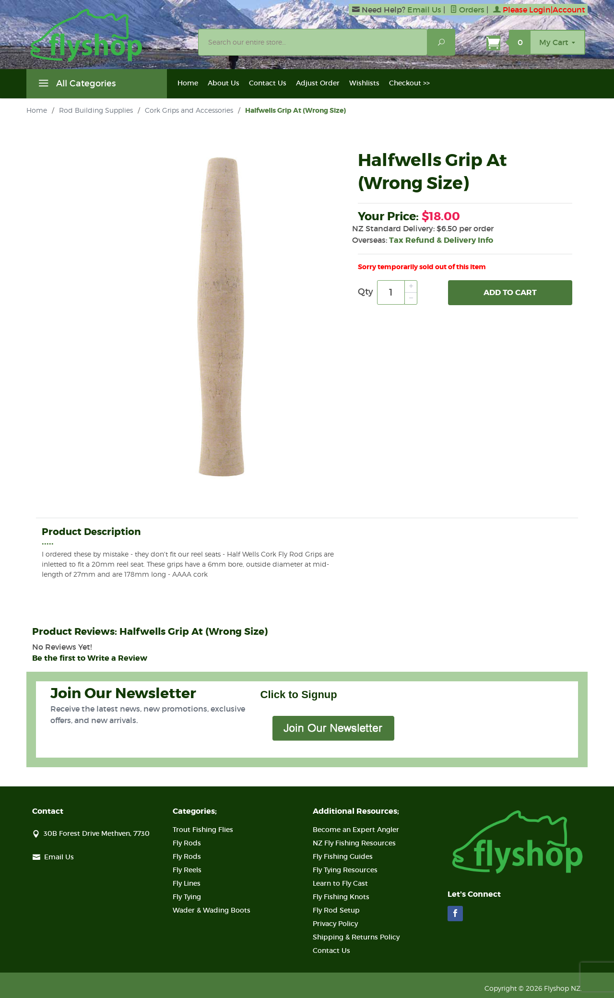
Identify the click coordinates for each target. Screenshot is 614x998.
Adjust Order (318, 83)
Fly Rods (187, 843)
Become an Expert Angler (356, 829)
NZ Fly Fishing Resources (354, 843)
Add (510, 292)
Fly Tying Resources (345, 870)
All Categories (76, 85)
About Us (223, 83)
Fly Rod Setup (336, 910)
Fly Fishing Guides (343, 856)
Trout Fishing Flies (203, 829)
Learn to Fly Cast (340, 883)
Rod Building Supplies (96, 110)
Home (187, 83)
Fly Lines (187, 883)
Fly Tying (187, 896)
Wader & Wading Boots (211, 910)
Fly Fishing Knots (341, 896)
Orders (467, 9)
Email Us (424, 9)
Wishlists (364, 83)
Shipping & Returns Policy (356, 937)
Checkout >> (409, 83)
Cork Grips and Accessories (189, 110)
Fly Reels (187, 870)
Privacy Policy (335, 923)
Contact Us (267, 83)
